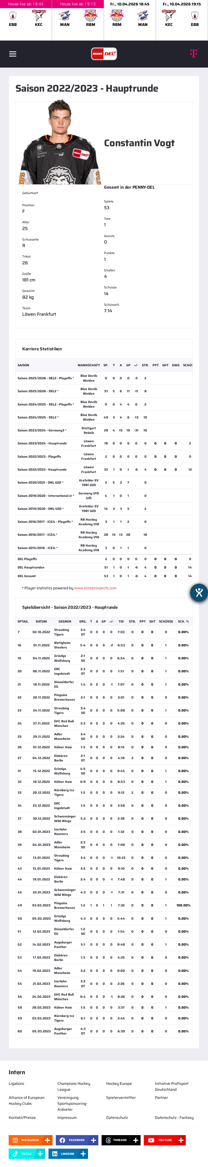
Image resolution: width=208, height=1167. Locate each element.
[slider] (104, 20)
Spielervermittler (121, 1097)
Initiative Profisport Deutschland (171, 1086)
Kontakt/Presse (22, 1118)
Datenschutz (117, 1118)
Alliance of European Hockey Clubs (26, 1100)
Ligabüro (16, 1083)
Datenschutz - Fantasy (174, 1118)
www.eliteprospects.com (95, 588)
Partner (161, 1097)
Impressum (67, 1118)
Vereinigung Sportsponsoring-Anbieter (72, 1103)
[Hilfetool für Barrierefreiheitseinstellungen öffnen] (199, 592)
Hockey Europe (119, 1083)
